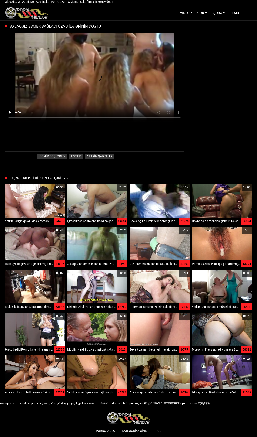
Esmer (76, 156)
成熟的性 (204, 403)
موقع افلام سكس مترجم (55, 403)
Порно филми (187, 403)
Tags (157, 431)
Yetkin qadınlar (99, 156)
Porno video (105, 431)
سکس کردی (78, 403)
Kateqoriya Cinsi (134, 431)
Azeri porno (7, 403)
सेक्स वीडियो (171, 403)
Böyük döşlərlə (52, 156)
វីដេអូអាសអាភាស (153, 403)
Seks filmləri (88, 1)
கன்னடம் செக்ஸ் (98, 403)
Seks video (104, 1)
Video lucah (117, 403)
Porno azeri (59, 1)
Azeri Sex (28, 1)
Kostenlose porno (27, 403)
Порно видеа (134, 403)
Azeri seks (43, 1)
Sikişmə (73, 1)
